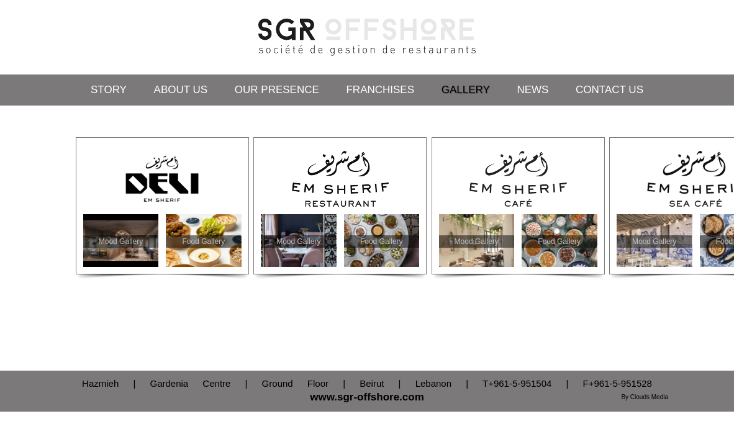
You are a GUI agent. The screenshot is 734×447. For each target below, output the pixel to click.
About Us (181, 90)
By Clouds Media (644, 397)
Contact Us (609, 90)
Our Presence (277, 90)
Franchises (380, 90)
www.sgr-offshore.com (367, 397)
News (532, 90)
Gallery (466, 90)
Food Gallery (204, 241)
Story (109, 90)
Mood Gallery (121, 241)
